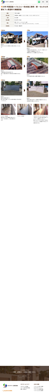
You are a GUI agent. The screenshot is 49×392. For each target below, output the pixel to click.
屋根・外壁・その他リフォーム (15, 4)
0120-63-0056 (7, 390)
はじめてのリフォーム (38, 387)
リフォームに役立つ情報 (38, 386)
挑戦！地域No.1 (23, 389)
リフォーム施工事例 (7, 4)
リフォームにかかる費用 (38, 390)
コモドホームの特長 (24, 386)
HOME (2, 4)
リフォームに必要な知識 (38, 389)
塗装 (21, 4)
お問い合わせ (24, 376)
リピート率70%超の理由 (25, 387)
